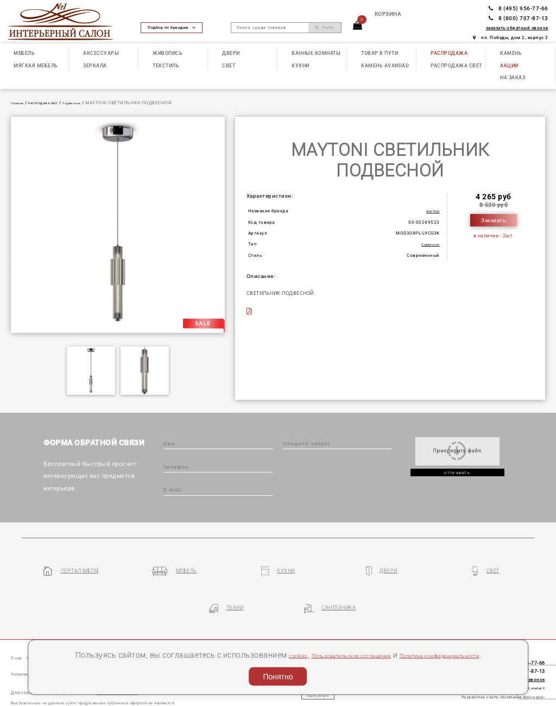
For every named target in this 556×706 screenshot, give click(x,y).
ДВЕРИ (231, 53)
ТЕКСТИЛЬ (166, 65)
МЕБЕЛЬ (24, 53)
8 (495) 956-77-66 (518, 8)
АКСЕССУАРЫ (101, 53)
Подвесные (97, 102)
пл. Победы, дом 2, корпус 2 (510, 37)
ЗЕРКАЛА (95, 65)
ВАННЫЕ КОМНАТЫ (316, 53)
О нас (19, 627)
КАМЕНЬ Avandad (385, 65)
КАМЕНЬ (511, 53)
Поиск (324, 28)
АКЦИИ (509, 65)
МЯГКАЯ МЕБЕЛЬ (36, 65)
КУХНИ (300, 65)
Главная (20, 102)
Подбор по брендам (171, 27)
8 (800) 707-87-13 (518, 18)
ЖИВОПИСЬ (167, 53)
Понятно (278, 674)
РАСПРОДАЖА (449, 53)
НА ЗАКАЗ (512, 77)
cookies (301, 639)
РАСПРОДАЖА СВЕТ (456, 65)
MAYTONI (429, 210)
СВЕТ (228, 65)
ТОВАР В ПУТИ (379, 53)
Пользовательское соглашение (378, 639)
